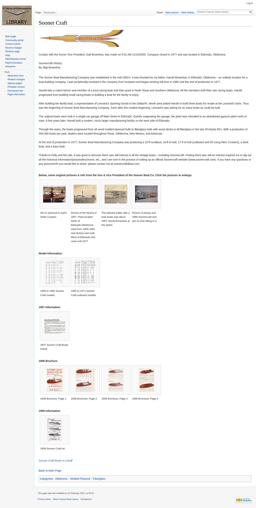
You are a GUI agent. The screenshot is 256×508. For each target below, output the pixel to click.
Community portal (14, 40)
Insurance (10, 66)
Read (160, 12)
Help (7, 55)
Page (38, 12)
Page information (16, 94)
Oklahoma (61, 478)
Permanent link (15, 90)
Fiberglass (99, 478)
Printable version (16, 87)
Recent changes (13, 47)
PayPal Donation (13, 62)
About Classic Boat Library (66, 499)
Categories (46, 478)
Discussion (49, 12)
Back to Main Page (50, 470)
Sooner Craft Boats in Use (54, 460)
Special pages (15, 83)
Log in (250, 3)
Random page (12, 51)
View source (171, 12)
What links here (16, 75)
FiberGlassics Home (15, 59)
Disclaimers (86, 499)
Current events (12, 44)
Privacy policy (44, 499)
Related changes (16, 79)
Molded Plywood (80, 478)
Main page (10, 36)
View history (187, 12)
